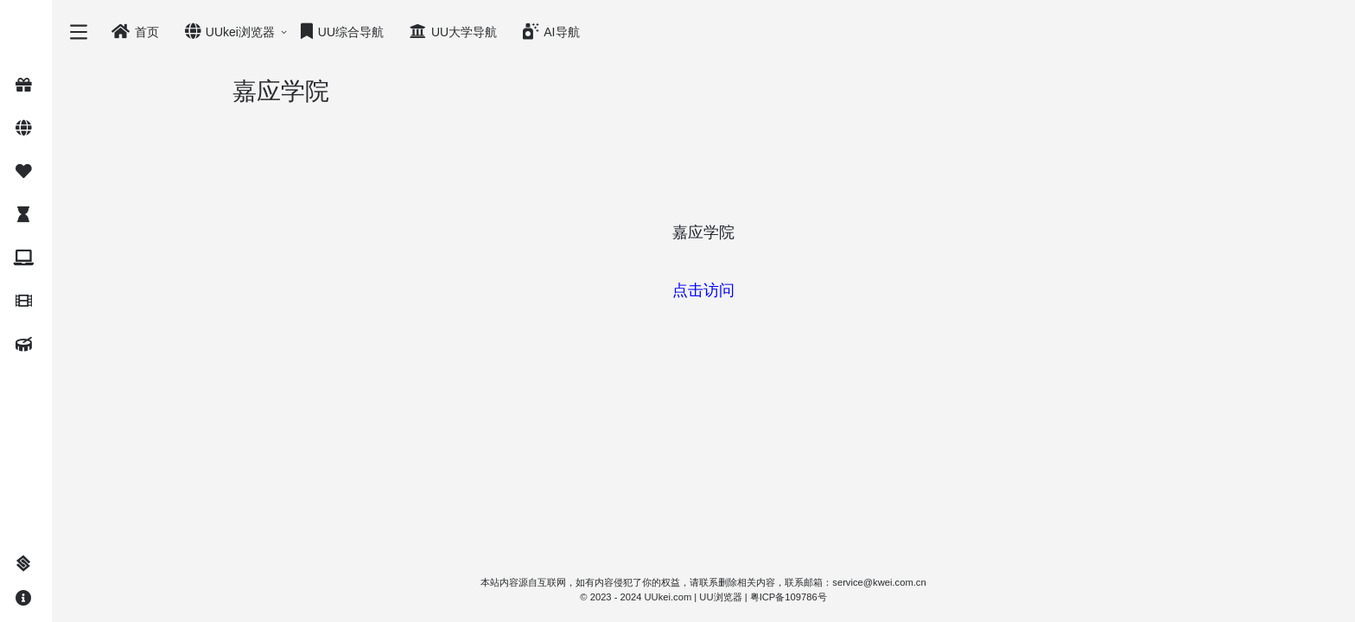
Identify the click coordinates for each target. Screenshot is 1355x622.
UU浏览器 (720, 597)
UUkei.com (668, 597)
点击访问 (703, 290)
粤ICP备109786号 (788, 597)
